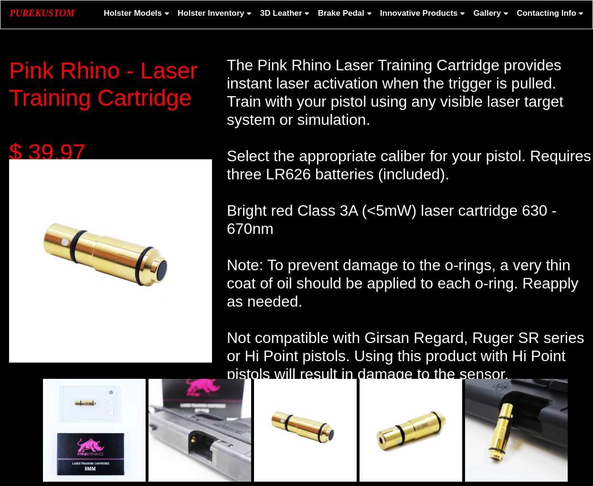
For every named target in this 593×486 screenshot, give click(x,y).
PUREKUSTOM (42, 13)
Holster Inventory (215, 13)
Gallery (492, 13)
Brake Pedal (345, 13)
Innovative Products (423, 13)
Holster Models (137, 13)
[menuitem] (135, 13)
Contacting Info (551, 13)
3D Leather (285, 13)
